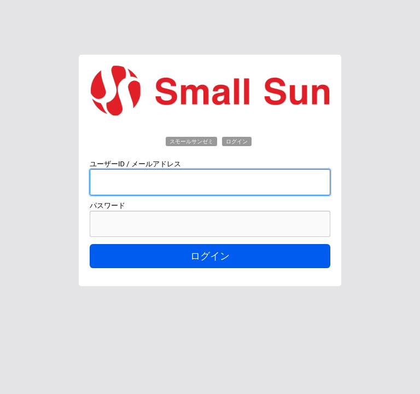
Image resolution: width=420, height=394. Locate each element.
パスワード (107, 205)
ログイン (210, 256)
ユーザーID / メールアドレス (135, 164)
